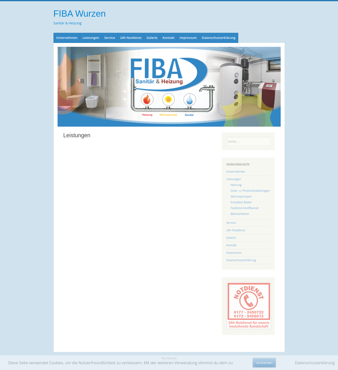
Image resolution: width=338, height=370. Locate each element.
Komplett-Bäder (241, 202)
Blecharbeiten (240, 214)
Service (109, 37)
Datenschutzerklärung (219, 37)
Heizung (236, 185)
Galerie (152, 37)
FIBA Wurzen (79, 14)
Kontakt (169, 37)
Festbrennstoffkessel (244, 208)
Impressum (188, 37)
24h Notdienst (131, 37)
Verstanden (264, 362)
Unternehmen (66, 37)
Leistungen (90, 37)
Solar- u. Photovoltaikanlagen (250, 191)
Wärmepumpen (241, 196)
